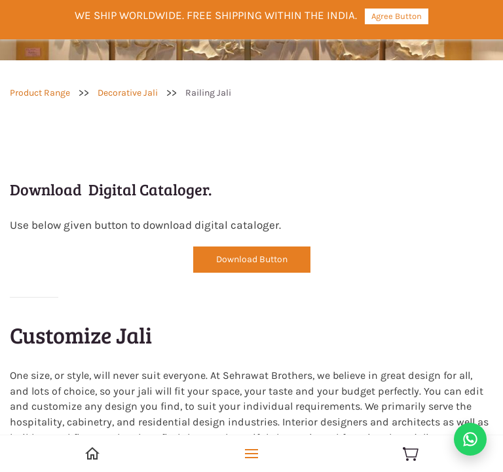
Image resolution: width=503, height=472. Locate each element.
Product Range (40, 92)
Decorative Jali (128, 92)
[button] (251, 259)
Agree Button (396, 16)
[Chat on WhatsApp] (470, 439)
